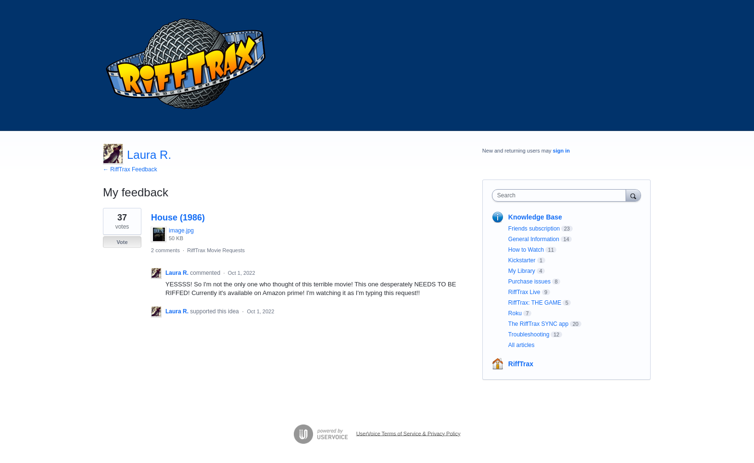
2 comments (165, 250)
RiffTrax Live (524, 292)
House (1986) (178, 217)
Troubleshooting (529, 334)
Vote (121, 242)
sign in (561, 151)
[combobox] (561, 195)
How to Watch (526, 249)
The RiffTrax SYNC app (538, 324)
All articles (521, 345)
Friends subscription (534, 228)
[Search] (633, 195)
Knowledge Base (535, 217)
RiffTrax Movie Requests (216, 250)
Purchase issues (529, 281)
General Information (533, 239)
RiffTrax (520, 364)
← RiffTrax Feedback (130, 169)
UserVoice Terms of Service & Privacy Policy (408, 433)
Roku (515, 313)
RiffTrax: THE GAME (534, 302)
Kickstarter (522, 260)
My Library (521, 271)
